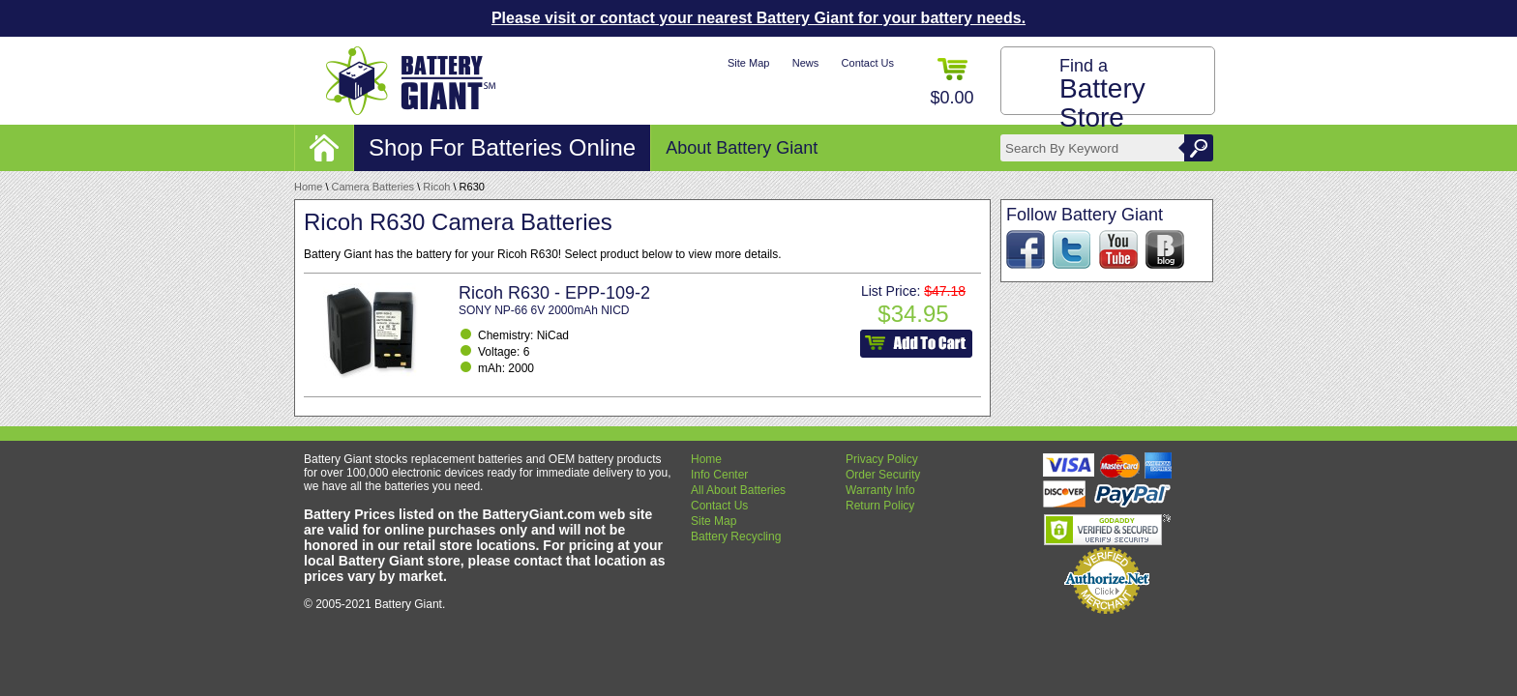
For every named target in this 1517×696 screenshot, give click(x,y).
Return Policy (880, 505)
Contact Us (868, 63)
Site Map (748, 63)
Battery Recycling (736, 536)
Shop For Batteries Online (502, 147)
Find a (1102, 94)
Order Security (883, 474)
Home (308, 186)
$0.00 (951, 82)
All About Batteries (738, 490)
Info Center (719, 474)
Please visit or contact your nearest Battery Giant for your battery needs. (758, 18)
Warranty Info (880, 490)
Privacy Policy (882, 459)
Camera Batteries (373, 186)
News (805, 63)
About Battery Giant (742, 148)
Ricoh (436, 186)
